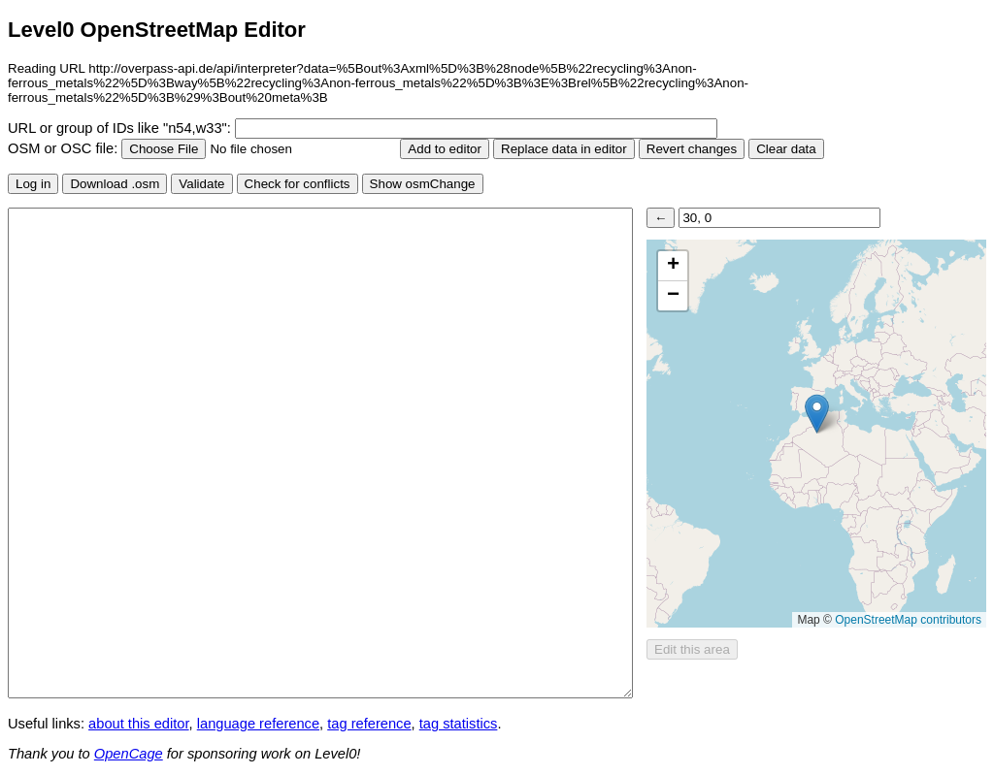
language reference (258, 723)
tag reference (369, 723)
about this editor (138, 723)
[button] (817, 414)
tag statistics (458, 723)
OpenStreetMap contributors (908, 620)
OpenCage (128, 753)
